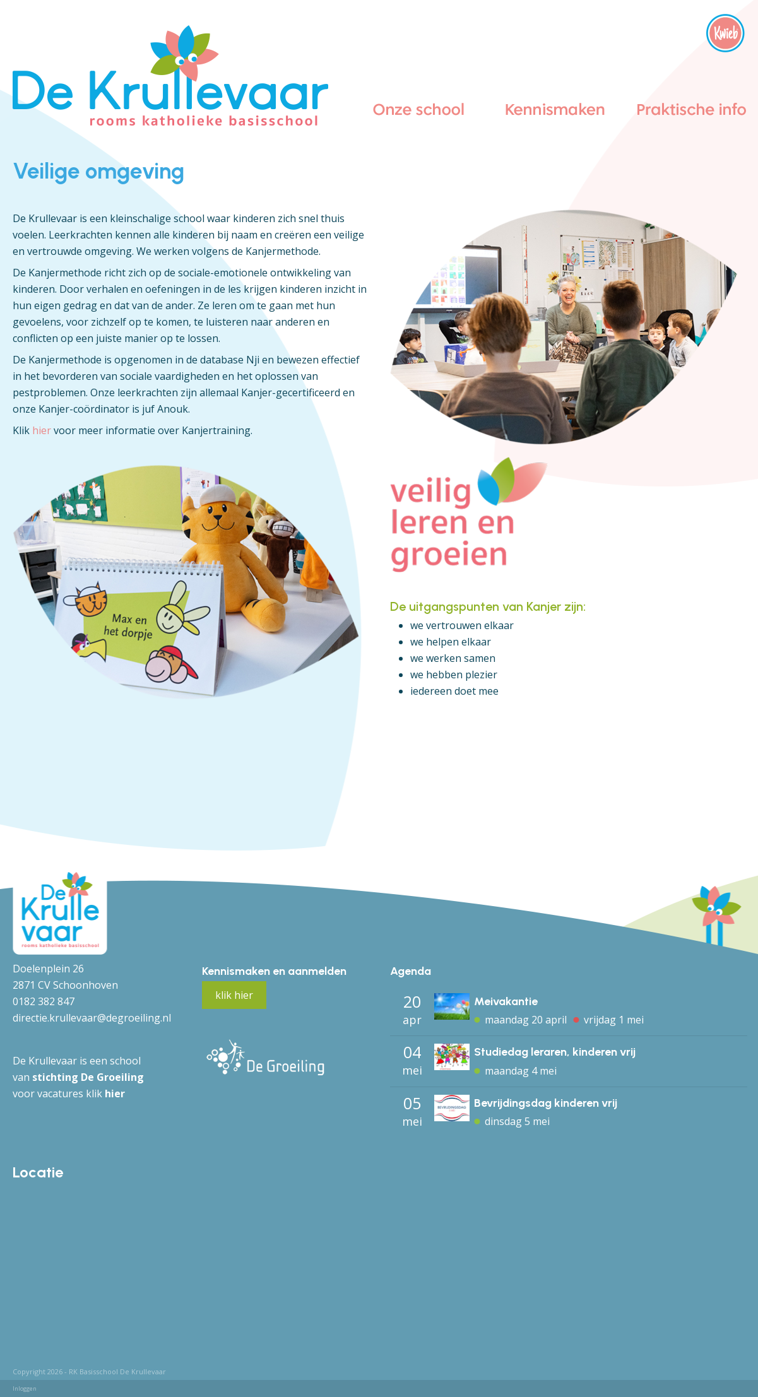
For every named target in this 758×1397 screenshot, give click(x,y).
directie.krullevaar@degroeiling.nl (92, 1018)
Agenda (410, 971)
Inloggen (25, 1388)
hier (41, 430)
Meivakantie (506, 1001)
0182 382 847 (43, 1001)
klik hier (234, 995)
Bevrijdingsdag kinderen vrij (545, 1103)
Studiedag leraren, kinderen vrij (555, 1052)
